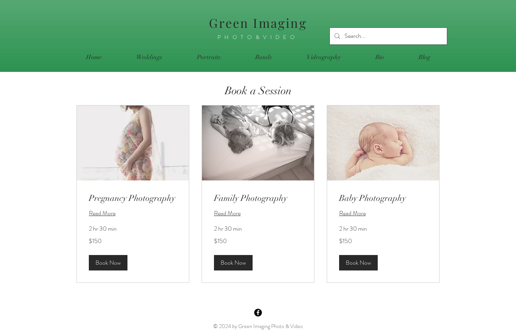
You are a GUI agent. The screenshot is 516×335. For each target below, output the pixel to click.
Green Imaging (258, 22)
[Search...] (388, 36)
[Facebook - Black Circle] (258, 312)
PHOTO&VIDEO (258, 37)
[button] (108, 262)
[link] (133, 198)
